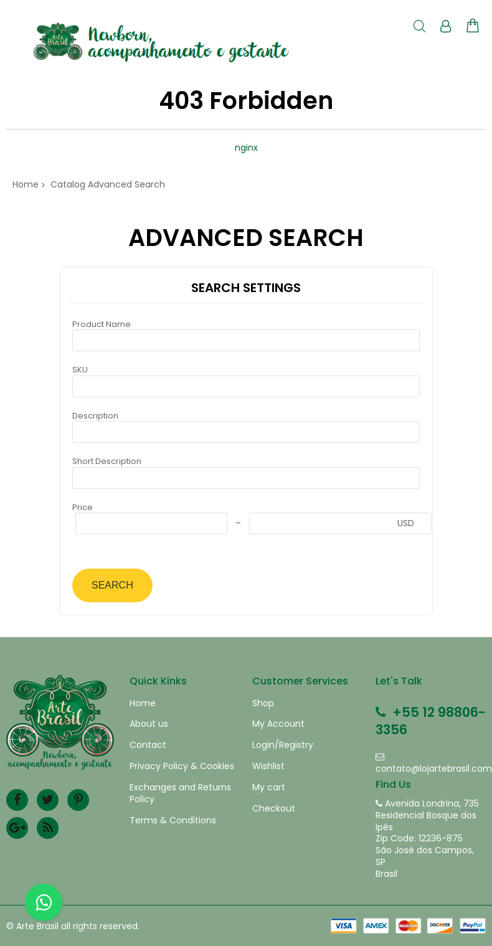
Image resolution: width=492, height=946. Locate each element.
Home (25, 184)
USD (405, 523)
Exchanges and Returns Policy (180, 793)
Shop (263, 703)
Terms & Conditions (173, 820)
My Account (278, 724)
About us (149, 724)
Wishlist (268, 766)
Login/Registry (282, 745)
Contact (148, 745)
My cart (268, 787)
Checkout (273, 809)
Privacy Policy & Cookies (182, 766)
